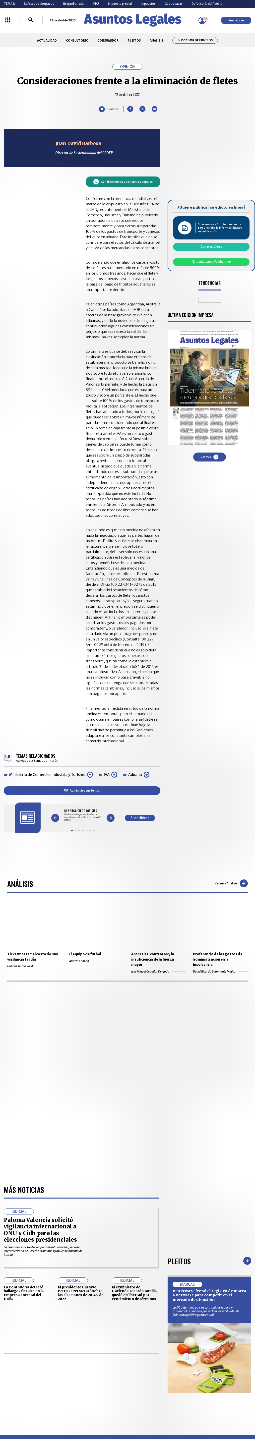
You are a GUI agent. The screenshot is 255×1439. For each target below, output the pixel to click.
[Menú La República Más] (8, 20)
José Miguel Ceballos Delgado (158, 971)
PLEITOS (134, 40)
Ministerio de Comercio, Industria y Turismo (47, 774)
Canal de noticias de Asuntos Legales (122, 181)
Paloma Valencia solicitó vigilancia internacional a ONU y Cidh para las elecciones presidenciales (40, 1229)
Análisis (20, 883)
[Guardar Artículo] (108, 109)
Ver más (209, 457)
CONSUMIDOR (108, 40)
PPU (96, 3)
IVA (107, 774)
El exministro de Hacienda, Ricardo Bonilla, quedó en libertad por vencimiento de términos (135, 1293)
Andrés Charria (96, 961)
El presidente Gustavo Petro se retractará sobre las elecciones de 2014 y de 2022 (80, 1293)
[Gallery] (82, 815)
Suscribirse (236, 20)
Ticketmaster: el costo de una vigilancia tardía (32, 957)
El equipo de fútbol (85, 954)
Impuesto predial (120, 3)
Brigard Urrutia (73, 3)
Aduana (135, 774)
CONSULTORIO (77, 40)
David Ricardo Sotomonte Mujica (220, 971)
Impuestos (148, 3)
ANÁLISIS (156, 40)
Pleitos (179, 1261)
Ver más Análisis (231, 883)
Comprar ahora (211, 246)
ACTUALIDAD (47, 40)
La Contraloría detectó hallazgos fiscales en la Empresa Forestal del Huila (24, 1293)
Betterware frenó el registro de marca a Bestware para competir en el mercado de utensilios (209, 1295)
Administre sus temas (82, 790)
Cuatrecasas (174, 3)
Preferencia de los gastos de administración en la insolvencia (217, 959)
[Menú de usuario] (202, 20)
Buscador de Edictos (195, 40)
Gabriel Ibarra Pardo (34, 966)
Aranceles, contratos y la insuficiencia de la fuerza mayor (152, 959)
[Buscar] (31, 20)
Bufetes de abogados (39, 3)
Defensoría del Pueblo (207, 3)
